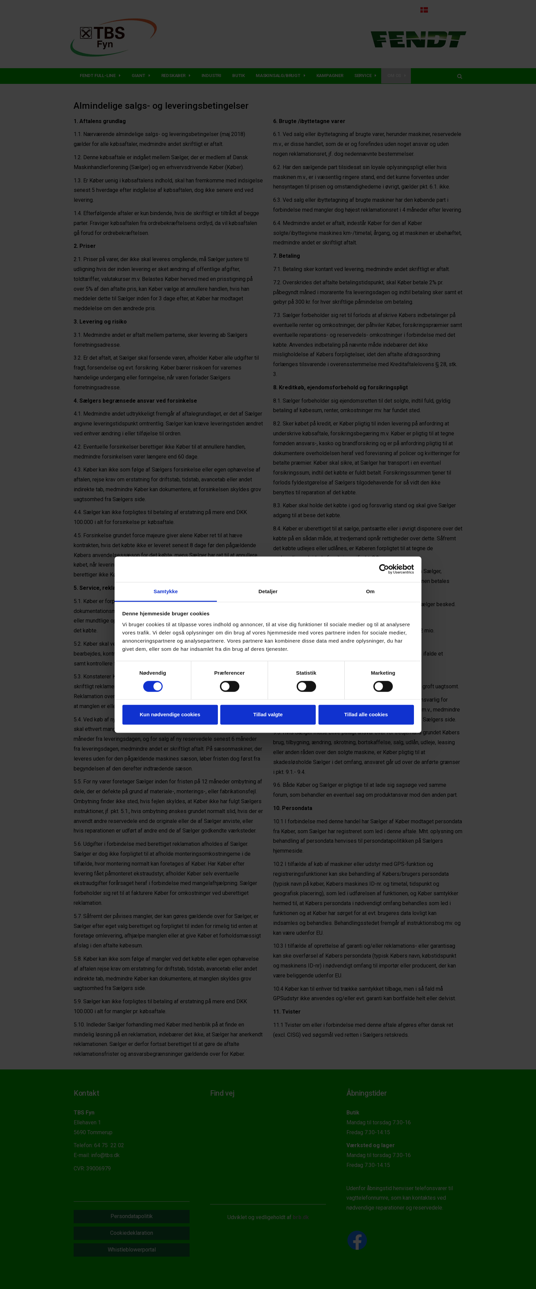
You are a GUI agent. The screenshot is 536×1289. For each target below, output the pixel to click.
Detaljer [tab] (268, 591)
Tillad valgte (268, 715)
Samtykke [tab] (166, 591)
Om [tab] (370, 591)
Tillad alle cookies (366, 715)
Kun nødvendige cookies (170, 715)
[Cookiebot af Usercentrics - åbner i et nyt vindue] (384, 569)
